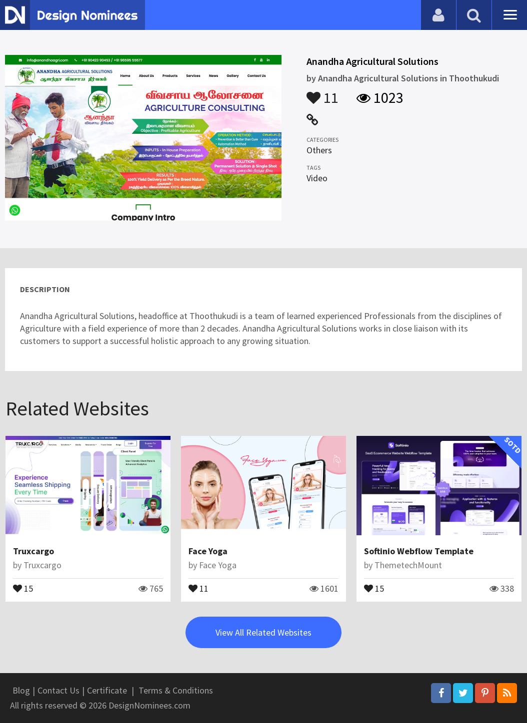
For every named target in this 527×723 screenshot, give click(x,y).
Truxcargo (33, 551)
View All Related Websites (264, 632)
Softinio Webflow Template (419, 551)
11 (322, 93)
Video (317, 178)
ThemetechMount (408, 565)
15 (23, 588)
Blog (21, 690)
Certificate (107, 690)
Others (319, 150)
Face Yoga (208, 551)
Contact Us (59, 690)
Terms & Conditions (175, 690)
